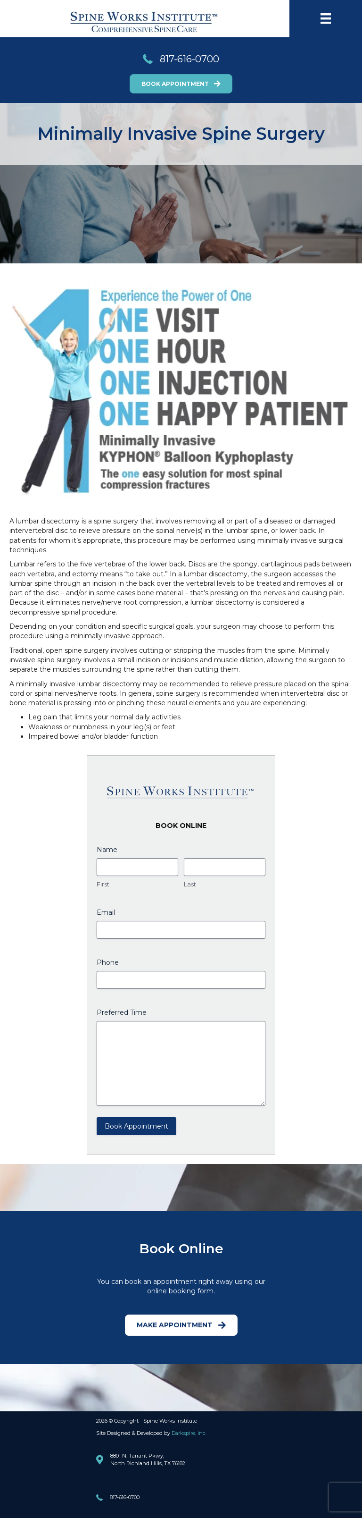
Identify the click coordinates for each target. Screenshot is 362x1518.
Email (106, 912)
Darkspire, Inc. (189, 1433)
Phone (108, 962)
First (103, 884)
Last (190, 884)
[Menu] (325, 18)
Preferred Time (122, 1012)
